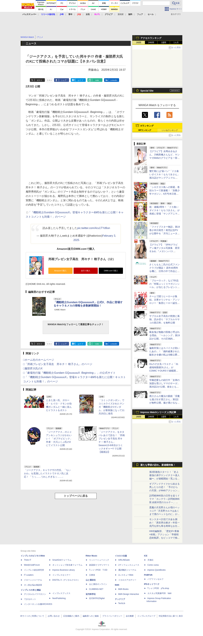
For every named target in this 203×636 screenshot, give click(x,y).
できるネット (30, 599)
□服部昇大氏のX (33, 368)
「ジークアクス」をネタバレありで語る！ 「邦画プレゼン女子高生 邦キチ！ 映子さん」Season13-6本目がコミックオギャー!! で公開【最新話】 (112, 442)
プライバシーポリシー (112, 616)
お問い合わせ (54, 616)
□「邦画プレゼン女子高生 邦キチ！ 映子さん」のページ (57, 364)
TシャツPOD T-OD (98, 570)
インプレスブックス (61, 593)
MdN (117, 585)
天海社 (150, 560)
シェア (64, 80)
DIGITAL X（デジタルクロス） (66, 580)
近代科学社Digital (97, 598)
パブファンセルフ (155, 579)
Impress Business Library (63, 570)
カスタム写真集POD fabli (159, 593)
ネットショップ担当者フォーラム (67, 565)
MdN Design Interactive (128, 594)
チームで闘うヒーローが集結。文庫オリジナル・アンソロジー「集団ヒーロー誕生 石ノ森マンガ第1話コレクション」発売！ (164, 303)
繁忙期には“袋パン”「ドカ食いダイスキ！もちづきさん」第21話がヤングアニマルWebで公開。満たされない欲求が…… (164, 178)
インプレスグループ (146, 616)
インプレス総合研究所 (34, 570)
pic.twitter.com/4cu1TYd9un (93, 228)
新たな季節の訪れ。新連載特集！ (157, 465)
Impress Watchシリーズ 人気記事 (158, 412)
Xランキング (147, 125)
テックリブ (120, 599)
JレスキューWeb (125, 575)
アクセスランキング (150, 38)
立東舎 (92, 575)
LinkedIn (113, 80)
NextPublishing (59, 598)
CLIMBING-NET (96, 589)
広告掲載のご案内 (71, 616)
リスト (49, 80)
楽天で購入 (85, 271)
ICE (145, 556)
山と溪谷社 (91, 580)
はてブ (80, 80)
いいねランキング (170, 130)
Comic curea (153, 565)
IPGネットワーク (152, 584)
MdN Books (123, 589)
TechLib (121, 603)
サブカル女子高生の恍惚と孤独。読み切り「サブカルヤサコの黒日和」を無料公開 (164, 319)
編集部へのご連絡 (91, 616)
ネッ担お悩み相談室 (33, 585)
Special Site (147, 90)
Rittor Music (91, 556)
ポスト (39, 80)
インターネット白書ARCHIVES (38, 604)
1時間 (138, 42)
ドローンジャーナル (33, 580)
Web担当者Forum (32, 565)
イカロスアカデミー (127, 580)
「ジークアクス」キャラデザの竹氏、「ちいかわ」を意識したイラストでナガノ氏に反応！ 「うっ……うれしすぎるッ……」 (47, 473)
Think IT (27, 560)
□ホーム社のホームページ (38, 359)
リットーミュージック (99, 560)
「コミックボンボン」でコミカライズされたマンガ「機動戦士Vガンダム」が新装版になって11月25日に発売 (112, 407)
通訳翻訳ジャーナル (127, 570)
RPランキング (144, 130)
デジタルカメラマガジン (35, 594)
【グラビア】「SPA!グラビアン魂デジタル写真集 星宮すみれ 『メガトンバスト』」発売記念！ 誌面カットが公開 (164, 251)
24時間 (151, 42)
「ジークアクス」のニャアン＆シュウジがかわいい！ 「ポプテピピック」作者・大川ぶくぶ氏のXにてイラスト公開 (59, 439)
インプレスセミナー (61, 575)
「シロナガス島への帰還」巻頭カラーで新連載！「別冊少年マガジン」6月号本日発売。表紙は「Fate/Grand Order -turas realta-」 (164, 194)
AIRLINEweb (124, 560)
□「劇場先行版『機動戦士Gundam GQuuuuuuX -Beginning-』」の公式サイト (69, 372)
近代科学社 (91, 594)
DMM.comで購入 (111, 271)
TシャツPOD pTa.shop (158, 588)
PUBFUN (148, 575)
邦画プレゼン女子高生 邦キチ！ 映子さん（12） (81, 259)
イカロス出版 (121, 556)
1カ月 (176, 42)
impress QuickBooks (156, 570)
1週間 (163, 42)
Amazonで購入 (60, 271)
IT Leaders (29, 575)
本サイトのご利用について (32, 616)
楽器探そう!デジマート (99, 565)
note (97, 80)
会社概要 (130, 616)
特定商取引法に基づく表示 (171, 616)
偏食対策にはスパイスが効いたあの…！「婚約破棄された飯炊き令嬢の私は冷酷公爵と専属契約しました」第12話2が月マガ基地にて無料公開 (164, 355)
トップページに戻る (76, 495)
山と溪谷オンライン (98, 584)
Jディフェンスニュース (128, 565)
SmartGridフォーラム (62, 560)
